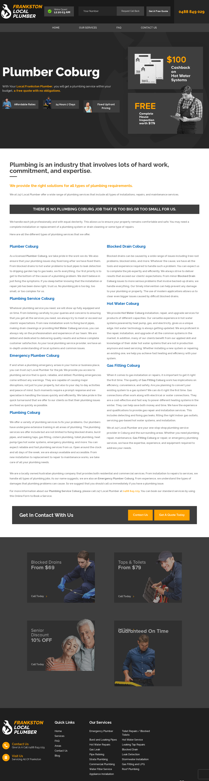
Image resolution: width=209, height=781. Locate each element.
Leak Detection (131, 754)
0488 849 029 (192, 11)
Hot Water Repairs (99, 744)
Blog (57, 755)
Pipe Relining (96, 754)
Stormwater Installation (135, 759)
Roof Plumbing (130, 769)
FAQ (118, 27)
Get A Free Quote (158, 11)
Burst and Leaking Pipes (103, 739)
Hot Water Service (132, 739)
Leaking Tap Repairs (133, 744)
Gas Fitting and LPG (133, 764)
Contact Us (149, 27)
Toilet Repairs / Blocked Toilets (136, 733)
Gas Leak (94, 749)
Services (59, 736)
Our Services (88, 27)
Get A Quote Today (172, 515)
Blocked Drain (130, 749)
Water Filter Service (100, 769)
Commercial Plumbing (102, 764)
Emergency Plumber (101, 731)
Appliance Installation (101, 774)
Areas (58, 745)
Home (56, 27)
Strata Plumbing (98, 759)
